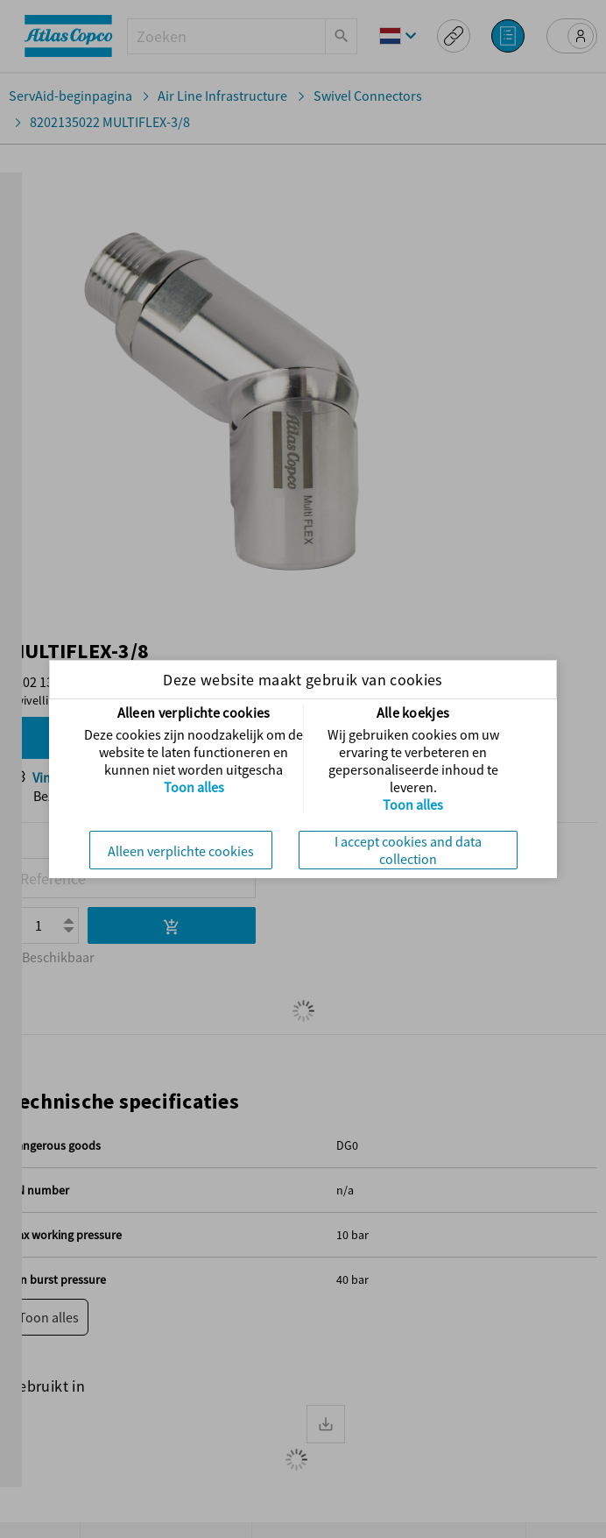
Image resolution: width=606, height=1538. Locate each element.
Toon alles (194, 787)
